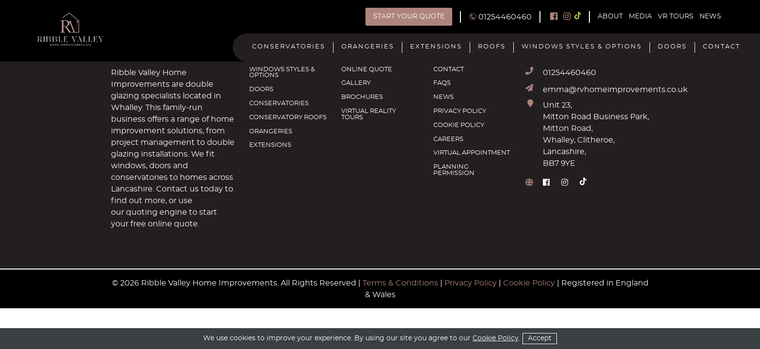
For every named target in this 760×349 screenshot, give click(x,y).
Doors (672, 47)
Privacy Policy (459, 111)
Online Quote (366, 70)
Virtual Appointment (471, 153)
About (610, 16)
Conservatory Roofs (288, 118)
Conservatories (288, 47)
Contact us (177, 189)
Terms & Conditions (400, 283)
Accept (540, 338)
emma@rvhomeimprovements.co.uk (615, 90)
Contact (721, 47)
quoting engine (155, 212)
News (710, 16)
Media (640, 16)
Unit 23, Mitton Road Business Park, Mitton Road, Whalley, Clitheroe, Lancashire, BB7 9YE (596, 134)
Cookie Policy (458, 125)
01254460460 (569, 73)
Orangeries (367, 47)
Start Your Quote (408, 16)
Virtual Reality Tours (368, 115)
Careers (448, 140)
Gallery (356, 83)
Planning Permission (454, 170)
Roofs (492, 47)
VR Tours (676, 16)
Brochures (362, 97)
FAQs (442, 83)
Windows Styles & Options (582, 47)
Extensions (436, 47)
